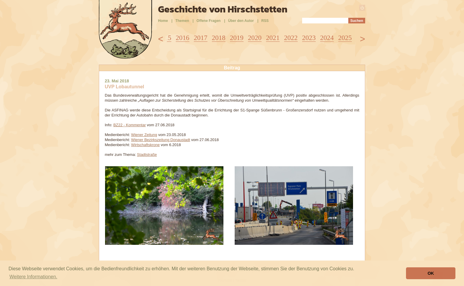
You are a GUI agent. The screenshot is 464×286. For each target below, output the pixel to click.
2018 (218, 37)
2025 (345, 37)
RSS (265, 21)
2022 (291, 37)
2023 (309, 37)
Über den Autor (241, 21)
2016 (182, 37)
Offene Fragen (208, 21)
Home (163, 21)
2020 (255, 37)
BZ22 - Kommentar (129, 125)
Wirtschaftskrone (145, 145)
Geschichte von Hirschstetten (222, 9)
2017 (200, 37)
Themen (182, 21)
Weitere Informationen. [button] (33, 276)
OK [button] (431, 273)
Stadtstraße (147, 154)
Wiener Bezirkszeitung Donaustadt (160, 140)
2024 (327, 37)
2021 (273, 37)
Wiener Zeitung (144, 134)
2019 (237, 37)
